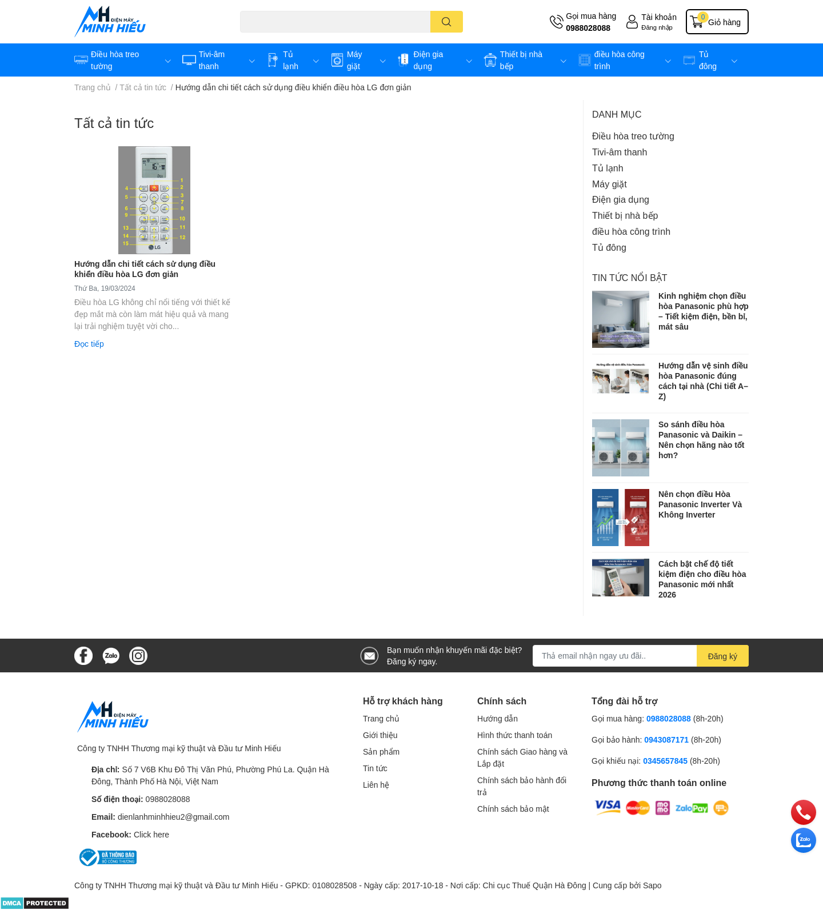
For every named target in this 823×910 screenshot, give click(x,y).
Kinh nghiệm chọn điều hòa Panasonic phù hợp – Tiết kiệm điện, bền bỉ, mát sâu (703, 311)
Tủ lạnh (608, 167)
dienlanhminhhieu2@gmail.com (174, 816)
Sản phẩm (381, 751)
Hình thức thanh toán (514, 735)
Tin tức (375, 768)
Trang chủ (381, 718)
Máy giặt (609, 183)
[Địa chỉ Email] (641, 656)
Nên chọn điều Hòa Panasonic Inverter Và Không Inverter (700, 504)
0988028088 (588, 28)
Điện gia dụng (620, 199)
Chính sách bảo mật (513, 808)
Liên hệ (376, 784)
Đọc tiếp (89, 343)
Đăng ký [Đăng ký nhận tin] (722, 656)
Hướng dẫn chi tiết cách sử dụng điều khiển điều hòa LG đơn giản (144, 269)
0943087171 (666, 739)
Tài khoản (659, 17)
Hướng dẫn (497, 718)
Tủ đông (609, 247)
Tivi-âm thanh (619, 151)
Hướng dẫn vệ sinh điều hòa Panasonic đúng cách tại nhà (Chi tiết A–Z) (703, 381)
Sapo (652, 885)
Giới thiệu (380, 735)
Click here (151, 834)
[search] (446, 22)
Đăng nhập (657, 27)
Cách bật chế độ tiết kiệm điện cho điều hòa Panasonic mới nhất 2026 (702, 579)
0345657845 (665, 760)
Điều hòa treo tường (633, 135)
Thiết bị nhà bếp (625, 215)
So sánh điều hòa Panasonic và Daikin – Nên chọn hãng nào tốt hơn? (701, 439)
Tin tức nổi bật (630, 277)
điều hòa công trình (631, 231)
